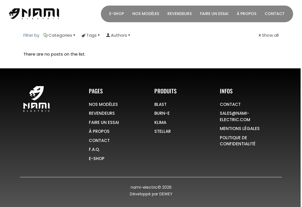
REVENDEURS (102, 113)
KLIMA (160, 122)
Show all (268, 35)
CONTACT (99, 140)
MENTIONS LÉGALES (240, 128)
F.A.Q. (94, 149)
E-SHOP (96, 158)
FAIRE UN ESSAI (104, 122)
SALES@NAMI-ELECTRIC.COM (235, 116)
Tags (91, 35)
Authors (118, 35)
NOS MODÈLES (103, 104)
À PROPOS (99, 131)
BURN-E (162, 113)
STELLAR (162, 131)
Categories (59, 35)
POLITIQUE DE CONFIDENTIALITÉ (237, 141)
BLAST (160, 104)
